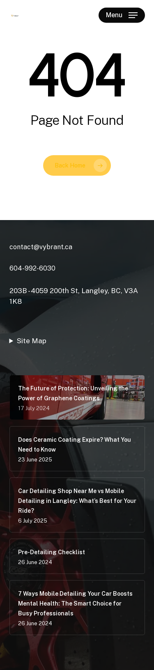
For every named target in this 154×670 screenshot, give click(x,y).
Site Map (31, 341)
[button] (122, 15)
